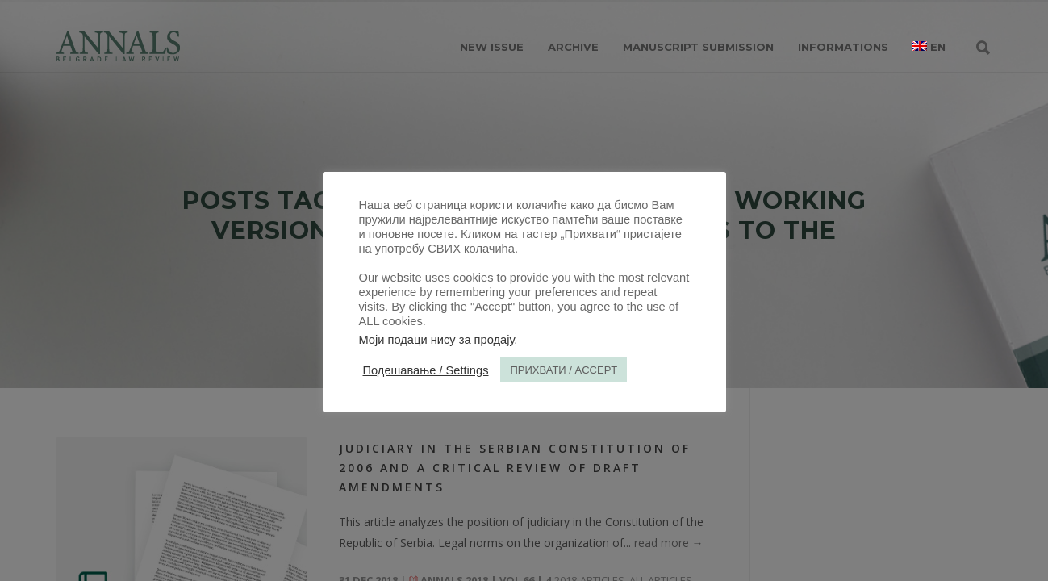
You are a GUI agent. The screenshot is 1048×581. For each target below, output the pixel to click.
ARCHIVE (573, 46)
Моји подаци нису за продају (437, 339)
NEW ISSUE (492, 46)
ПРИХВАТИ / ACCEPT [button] (563, 370)
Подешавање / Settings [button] (426, 370)
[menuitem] (929, 46)
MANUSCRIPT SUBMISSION (698, 46)
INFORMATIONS (843, 46)
